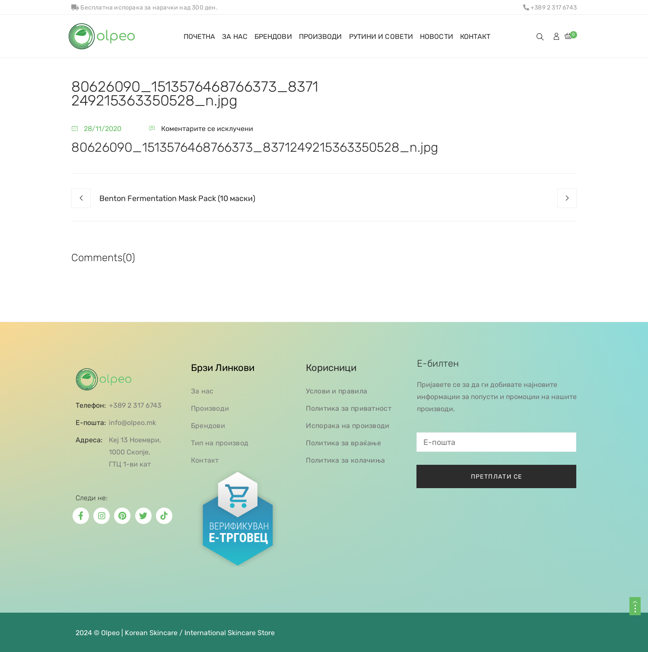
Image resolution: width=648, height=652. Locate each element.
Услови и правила (336, 391)
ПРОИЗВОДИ (320, 36)
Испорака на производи (347, 426)
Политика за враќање (343, 443)
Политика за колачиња (345, 460)
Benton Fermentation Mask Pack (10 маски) (177, 198)
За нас (202, 391)
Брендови (208, 426)
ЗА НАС (235, 36)
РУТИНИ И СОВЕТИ (381, 36)
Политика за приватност (348, 408)
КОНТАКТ (475, 36)
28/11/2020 (102, 129)
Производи (210, 408)
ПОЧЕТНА (200, 36)
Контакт (205, 460)
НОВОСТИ (436, 36)
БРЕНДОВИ (273, 36)
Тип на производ (220, 443)
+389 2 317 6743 (550, 7)
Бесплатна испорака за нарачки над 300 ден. (144, 7)
